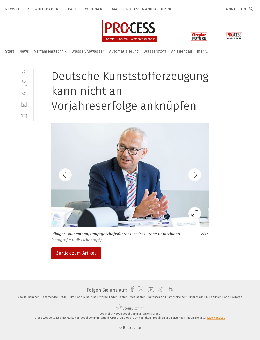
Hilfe (72, 297)
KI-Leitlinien (214, 297)
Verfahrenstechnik (50, 51)
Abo (227, 297)
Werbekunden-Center (113, 297)
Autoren (237, 297)
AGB (64, 297)
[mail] (24, 115)
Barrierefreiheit (177, 297)
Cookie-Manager (29, 297)
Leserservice (50, 297)
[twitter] (24, 83)
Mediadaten (138, 297)
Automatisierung (124, 51)
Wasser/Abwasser (88, 51)
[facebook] (24, 72)
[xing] (24, 94)
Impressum (196, 297)
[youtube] (149, 290)
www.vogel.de (216, 317)
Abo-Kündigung (87, 297)
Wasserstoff (155, 51)
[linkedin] (24, 104)
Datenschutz (156, 297)
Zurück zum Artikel (76, 253)
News (24, 51)
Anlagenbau (181, 51)
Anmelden (236, 9)
